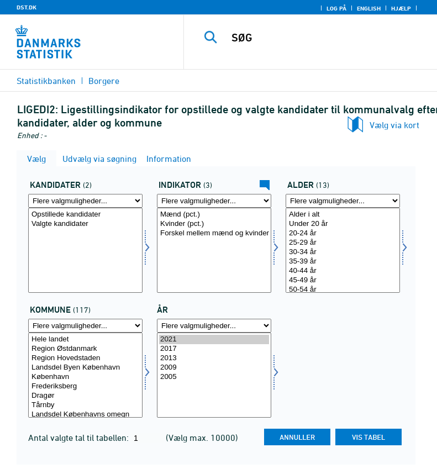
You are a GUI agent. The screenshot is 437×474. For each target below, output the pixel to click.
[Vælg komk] (85, 375)
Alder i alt (343, 214)
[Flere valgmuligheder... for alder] (343, 201)
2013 (214, 358)
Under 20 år (343, 224)
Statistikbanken (46, 81)
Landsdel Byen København (85, 367)
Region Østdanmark (85, 349)
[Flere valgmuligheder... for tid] (214, 326)
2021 (214, 339)
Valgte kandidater (85, 224)
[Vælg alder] (343, 250)
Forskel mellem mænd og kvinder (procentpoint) (214, 233)
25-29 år (343, 242)
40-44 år (343, 271)
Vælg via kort (394, 125)
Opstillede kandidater (85, 214)
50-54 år (343, 289)
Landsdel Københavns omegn (85, 414)
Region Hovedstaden (85, 358)
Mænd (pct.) (214, 214)
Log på (336, 8)
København (85, 377)
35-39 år (343, 261)
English (369, 8)
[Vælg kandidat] (85, 250)
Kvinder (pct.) (214, 224)
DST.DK (26, 7)
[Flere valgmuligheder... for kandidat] (85, 201)
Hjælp (401, 8)
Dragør (85, 396)
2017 (214, 349)
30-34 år (343, 252)
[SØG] (327, 38)
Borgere (103, 81)
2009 (214, 367)
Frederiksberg (85, 386)
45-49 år (343, 280)
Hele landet (85, 339)
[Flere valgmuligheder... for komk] (85, 326)
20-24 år (343, 233)
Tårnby (85, 405)
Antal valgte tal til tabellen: (79, 438)
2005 (214, 377)
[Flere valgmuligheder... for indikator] (214, 201)
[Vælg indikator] (214, 250)
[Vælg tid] (214, 375)
